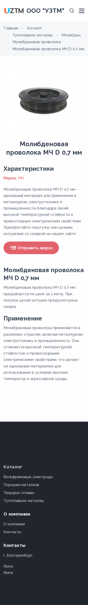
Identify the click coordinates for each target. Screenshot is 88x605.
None (8, 566)
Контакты (12, 532)
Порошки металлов (21, 485)
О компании (14, 524)
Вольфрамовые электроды (28, 477)
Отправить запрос (31, 247)
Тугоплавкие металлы (24, 500)
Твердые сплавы (19, 493)
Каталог (13, 466)
